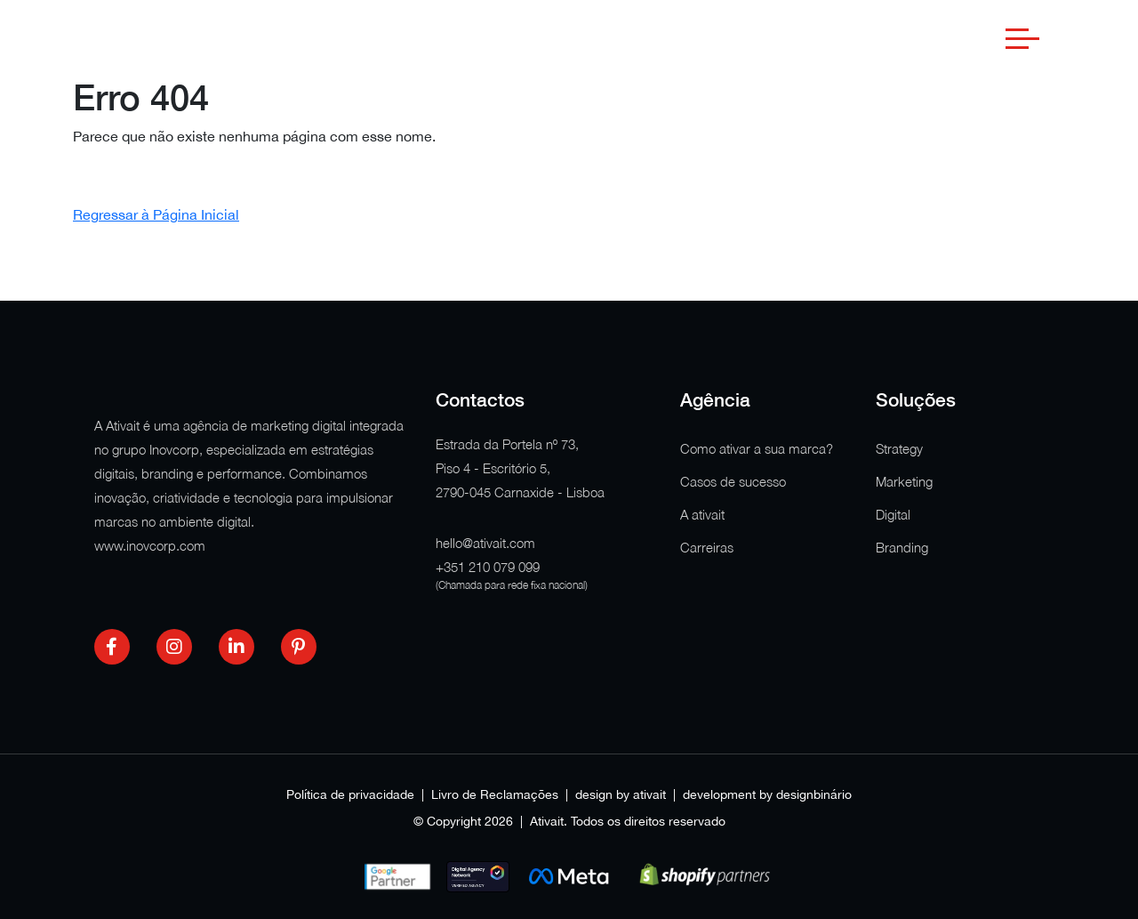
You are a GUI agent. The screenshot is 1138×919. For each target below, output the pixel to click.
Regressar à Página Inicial (156, 214)
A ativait (702, 514)
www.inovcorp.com (149, 545)
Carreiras (706, 547)
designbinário (814, 794)
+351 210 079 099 (488, 567)
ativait (649, 794)
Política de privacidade (350, 794)
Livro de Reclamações (494, 794)
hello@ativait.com (485, 543)
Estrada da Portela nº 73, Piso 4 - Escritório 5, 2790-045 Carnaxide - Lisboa (520, 468)
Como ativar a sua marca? (756, 448)
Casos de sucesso (733, 481)
